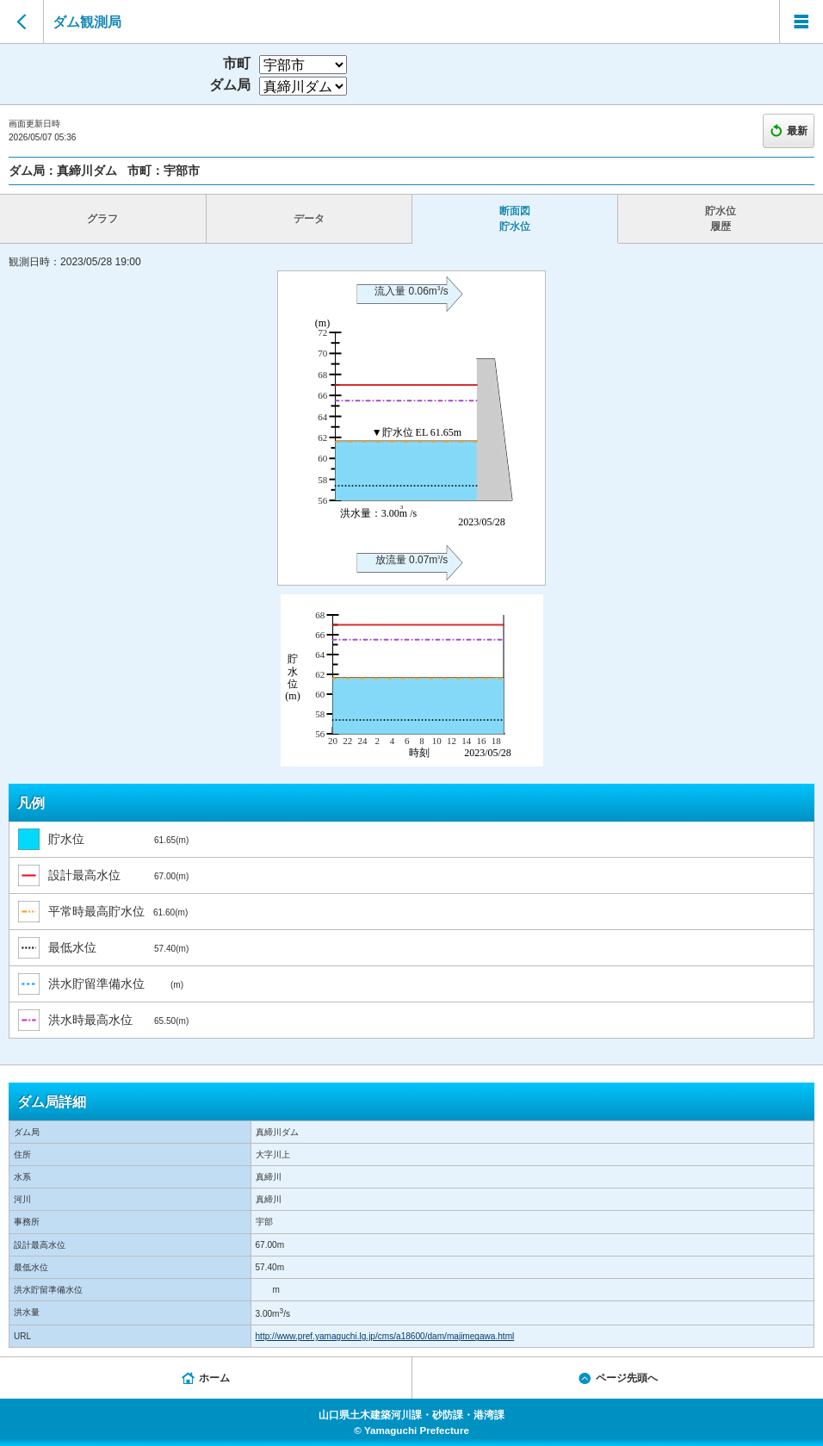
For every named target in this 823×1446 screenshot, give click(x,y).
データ (309, 219)
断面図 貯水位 (514, 219)
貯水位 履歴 (720, 219)
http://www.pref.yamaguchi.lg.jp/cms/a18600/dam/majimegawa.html (385, 1336)
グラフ (102, 219)
